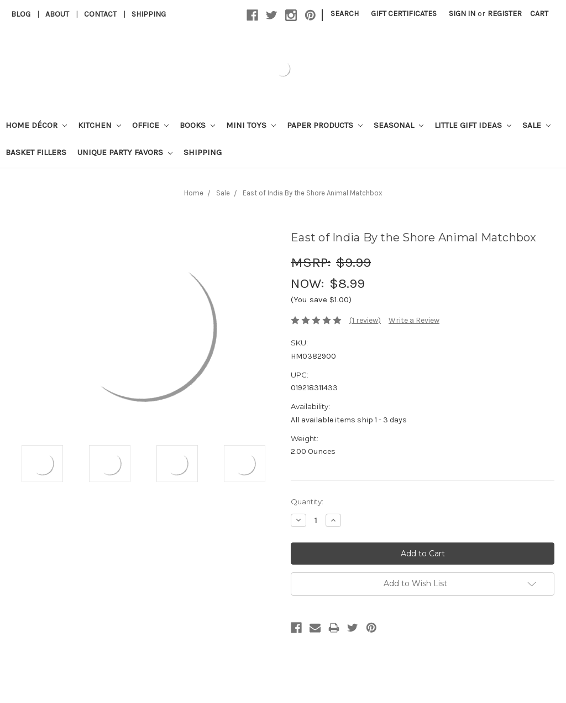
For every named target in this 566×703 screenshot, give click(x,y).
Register (505, 13)
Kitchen (99, 125)
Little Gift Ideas (472, 125)
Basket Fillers (36, 152)
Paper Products (325, 125)
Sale (536, 125)
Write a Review (414, 320)
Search (345, 13)
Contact (100, 14)
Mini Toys (251, 125)
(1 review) (365, 320)
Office (150, 125)
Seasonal (398, 125)
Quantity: (307, 501)
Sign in (462, 13)
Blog (20, 14)
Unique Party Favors (124, 152)
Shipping (149, 14)
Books (197, 125)
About (57, 14)
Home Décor (36, 125)
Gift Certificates (404, 13)
